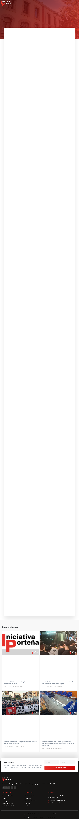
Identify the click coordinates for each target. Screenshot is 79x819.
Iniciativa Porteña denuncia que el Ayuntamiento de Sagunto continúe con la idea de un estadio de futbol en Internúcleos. (58, 744)
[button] (77, 3)
